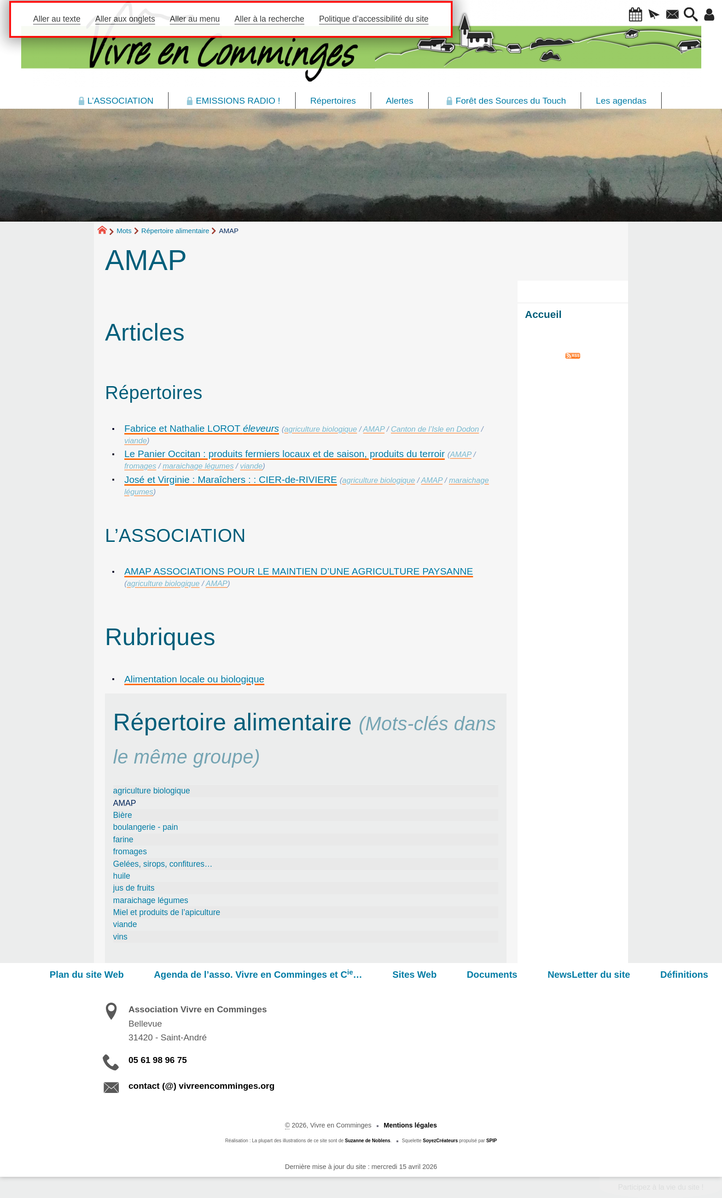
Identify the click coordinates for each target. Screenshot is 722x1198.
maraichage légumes (198, 466)
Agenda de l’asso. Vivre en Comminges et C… (299, 974)
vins (120, 936)
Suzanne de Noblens (367, 1140)
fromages (140, 466)
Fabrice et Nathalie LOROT (201, 428)
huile (121, 876)
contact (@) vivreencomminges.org (201, 1086)
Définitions (689, 974)
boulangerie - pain (145, 827)
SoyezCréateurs (440, 1140)
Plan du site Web (136, 974)
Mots (124, 231)
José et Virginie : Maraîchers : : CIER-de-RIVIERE (230, 479)
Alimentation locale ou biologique (194, 679)
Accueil (543, 314)
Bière (122, 815)
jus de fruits (134, 888)
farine (123, 839)
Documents (514, 974)
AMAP (374, 429)
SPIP (491, 1140)
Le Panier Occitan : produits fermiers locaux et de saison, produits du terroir (284, 453)
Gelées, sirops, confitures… (163, 864)
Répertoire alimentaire (175, 231)
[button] (622, 15)
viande (135, 440)
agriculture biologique (320, 429)
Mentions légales (410, 1125)
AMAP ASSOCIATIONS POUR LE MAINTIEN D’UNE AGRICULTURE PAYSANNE (298, 571)
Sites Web (446, 974)
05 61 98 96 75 (157, 1060)
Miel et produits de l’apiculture (167, 912)
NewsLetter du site (602, 974)
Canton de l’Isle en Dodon (435, 429)
